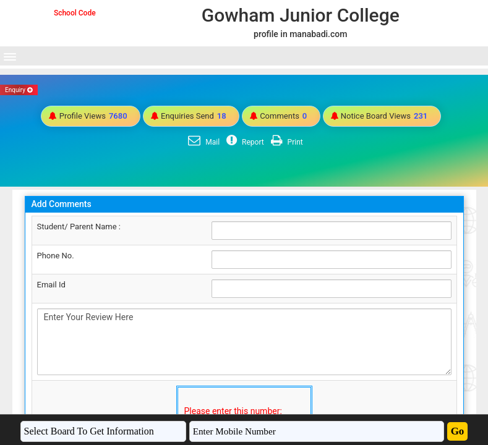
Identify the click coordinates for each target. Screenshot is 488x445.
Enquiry (19, 90)
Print (285, 142)
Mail (202, 142)
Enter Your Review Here (244, 341)
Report (243, 142)
